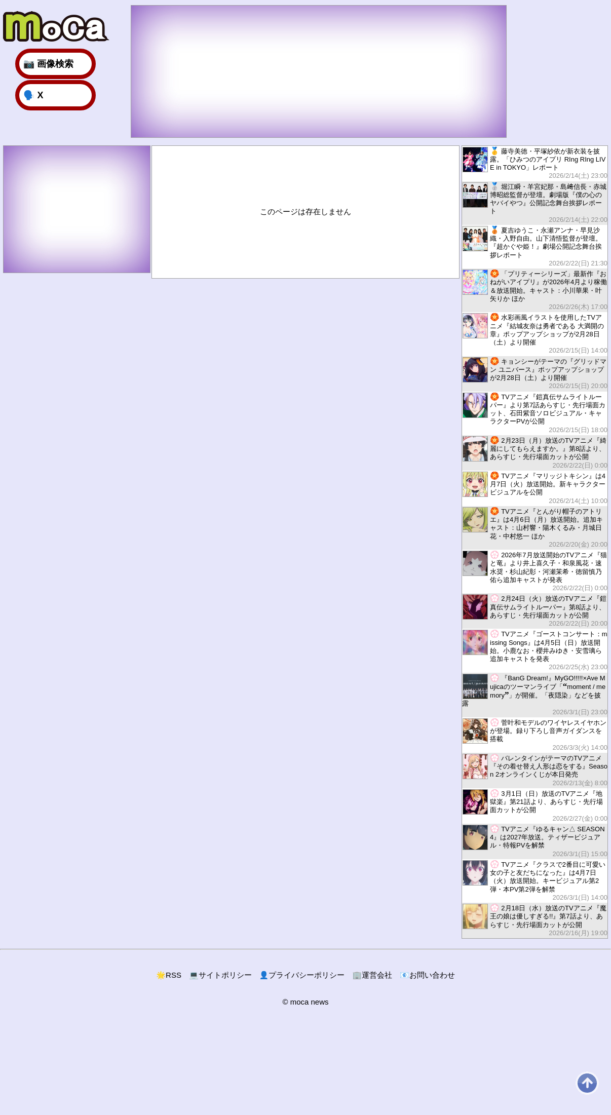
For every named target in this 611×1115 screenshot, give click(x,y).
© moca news (305, 1001)
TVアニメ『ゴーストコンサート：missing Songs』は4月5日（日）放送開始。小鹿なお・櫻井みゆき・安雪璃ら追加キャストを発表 (534, 650)
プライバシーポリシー (302, 975)
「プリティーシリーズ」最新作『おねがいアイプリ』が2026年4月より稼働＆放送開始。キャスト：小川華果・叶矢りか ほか (534, 290)
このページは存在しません (305, 211)
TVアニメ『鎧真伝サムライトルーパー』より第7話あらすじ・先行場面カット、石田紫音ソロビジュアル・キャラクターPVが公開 (534, 413)
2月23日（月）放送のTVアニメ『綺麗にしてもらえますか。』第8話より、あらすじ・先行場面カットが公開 (534, 453)
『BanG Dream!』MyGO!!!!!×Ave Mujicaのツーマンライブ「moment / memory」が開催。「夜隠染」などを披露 (534, 694)
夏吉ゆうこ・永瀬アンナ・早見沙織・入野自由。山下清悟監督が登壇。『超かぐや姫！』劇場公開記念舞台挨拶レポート (534, 246)
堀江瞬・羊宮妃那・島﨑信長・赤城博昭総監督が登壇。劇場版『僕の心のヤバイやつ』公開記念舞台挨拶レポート (534, 203)
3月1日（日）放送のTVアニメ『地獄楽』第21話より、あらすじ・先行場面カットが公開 (534, 806)
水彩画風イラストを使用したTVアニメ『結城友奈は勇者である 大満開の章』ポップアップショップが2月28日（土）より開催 (534, 334)
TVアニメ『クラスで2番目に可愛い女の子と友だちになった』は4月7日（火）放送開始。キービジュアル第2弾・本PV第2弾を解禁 (534, 881)
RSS (168, 975)
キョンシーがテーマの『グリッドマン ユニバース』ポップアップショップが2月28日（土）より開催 (534, 374)
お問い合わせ (427, 975)
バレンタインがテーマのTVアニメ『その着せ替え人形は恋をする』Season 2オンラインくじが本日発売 (534, 770)
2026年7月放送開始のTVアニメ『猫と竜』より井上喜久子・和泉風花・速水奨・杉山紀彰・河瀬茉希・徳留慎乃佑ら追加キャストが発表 (534, 571)
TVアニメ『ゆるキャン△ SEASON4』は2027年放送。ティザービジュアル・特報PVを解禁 (534, 841)
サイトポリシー (220, 975)
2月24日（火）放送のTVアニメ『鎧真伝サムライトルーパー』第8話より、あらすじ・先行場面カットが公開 (534, 611)
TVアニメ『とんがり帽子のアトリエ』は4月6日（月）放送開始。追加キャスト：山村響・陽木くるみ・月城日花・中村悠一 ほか (534, 528)
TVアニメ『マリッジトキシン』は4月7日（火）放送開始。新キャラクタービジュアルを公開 (534, 488)
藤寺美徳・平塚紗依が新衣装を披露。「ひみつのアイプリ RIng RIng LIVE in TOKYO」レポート (534, 163)
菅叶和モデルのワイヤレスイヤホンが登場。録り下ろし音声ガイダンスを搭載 (534, 735)
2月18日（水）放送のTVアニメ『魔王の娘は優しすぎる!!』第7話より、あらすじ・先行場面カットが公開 (534, 920)
